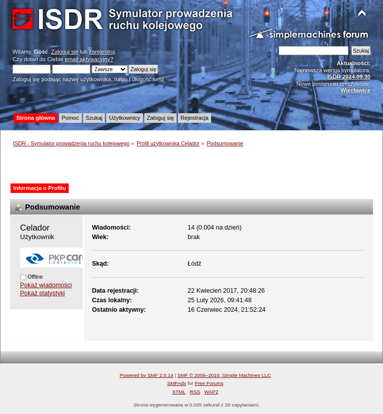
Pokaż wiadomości (46, 285)
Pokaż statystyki (42, 293)
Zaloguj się (64, 52)
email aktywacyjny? (89, 59)
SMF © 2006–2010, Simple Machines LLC (224, 375)
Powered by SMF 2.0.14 (146, 375)
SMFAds (176, 383)
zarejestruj (102, 52)
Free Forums (209, 383)
